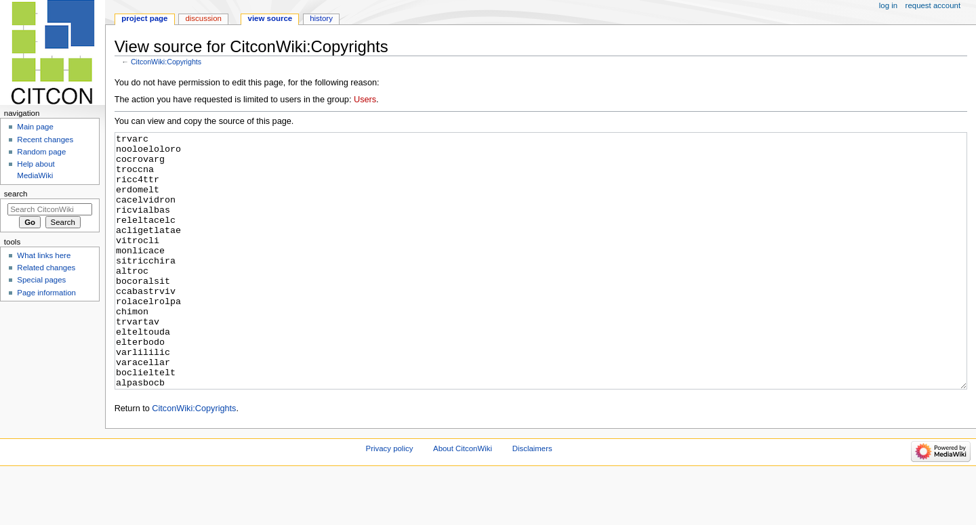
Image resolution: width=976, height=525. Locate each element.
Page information (46, 293)
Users (365, 99)
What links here (43, 255)
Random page (41, 152)
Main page (35, 127)
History (321, 18)
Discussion (203, 18)
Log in (888, 5)
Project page (144, 18)
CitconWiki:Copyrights (166, 62)
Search (16, 194)
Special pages (41, 280)
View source (270, 18)
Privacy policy (389, 499)
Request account (933, 5)
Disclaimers (532, 499)
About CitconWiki (462, 499)
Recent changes (45, 139)
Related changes (46, 268)
